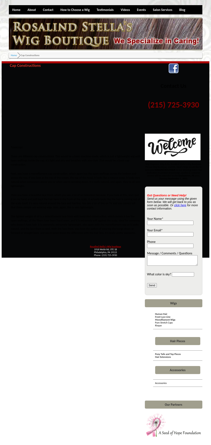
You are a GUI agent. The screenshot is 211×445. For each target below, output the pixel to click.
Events (141, 10)
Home (16, 10)
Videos (125, 10)
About (31, 10)
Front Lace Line (163, 318)
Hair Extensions (163, 358)
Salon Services (162, 10)
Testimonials (105, 10)
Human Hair (161, 315)
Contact (48, 10)
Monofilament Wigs (165, 321)
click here (180, 205)
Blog (182, 10)
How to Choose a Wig (75, 10)
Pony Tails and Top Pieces (168, 356)
